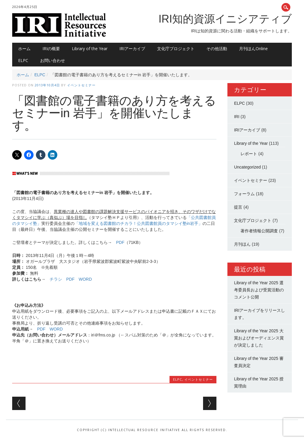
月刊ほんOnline (253, 48)
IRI (236, 116)
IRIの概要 (51, 48)
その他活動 (216, 48)
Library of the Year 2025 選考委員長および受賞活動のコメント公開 (259, 289)
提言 (238, 207)
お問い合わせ (52, 60)
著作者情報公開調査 (259, 230)
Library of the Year (89, 48)
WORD (85, 279)
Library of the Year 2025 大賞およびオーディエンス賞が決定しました (259, 337)
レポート (248, 153)
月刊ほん (242, 244)
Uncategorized (247, 167)
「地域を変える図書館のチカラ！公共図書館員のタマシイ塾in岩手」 (138, 223)
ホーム (24, 48)
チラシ (56, 279)
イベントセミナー (81, 85)
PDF (120, 242)
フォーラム (244, 193)
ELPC (23, 60)
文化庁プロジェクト (175, 48)
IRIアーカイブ (132, 48)
